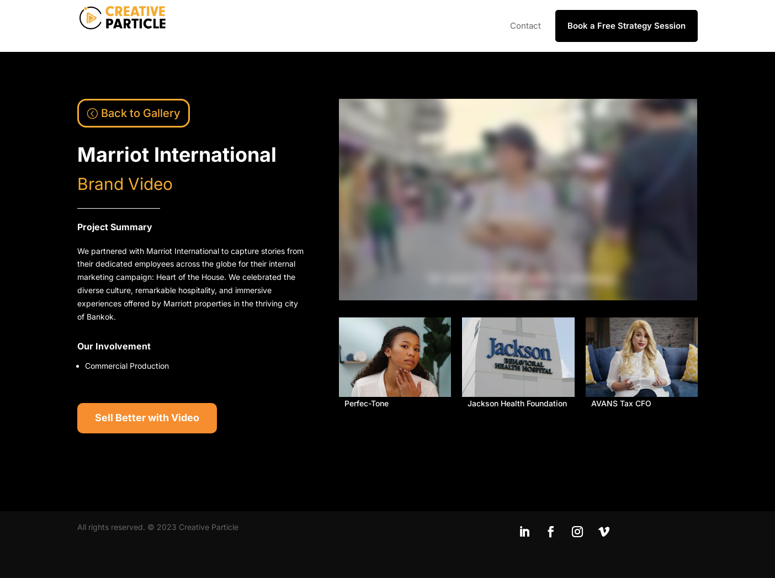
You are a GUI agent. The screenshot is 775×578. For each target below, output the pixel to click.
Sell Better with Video (147, 417)
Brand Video (125, 184)
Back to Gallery (141, 113)
